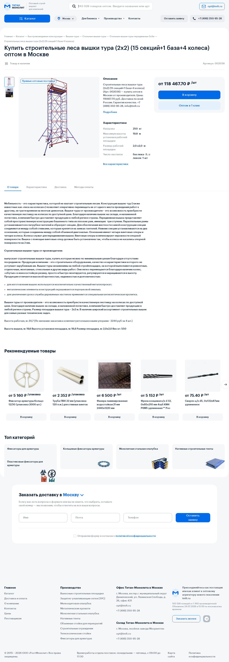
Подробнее (110, 112)
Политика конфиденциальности (202, 655)
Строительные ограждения (76, 628)
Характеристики (36, 187)
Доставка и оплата (15, 598)
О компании (11, 603)
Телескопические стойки (75, 633)
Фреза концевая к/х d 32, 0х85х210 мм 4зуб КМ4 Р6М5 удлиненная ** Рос (156, 404)
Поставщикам (12, 618)
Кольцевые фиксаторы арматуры (83, 449)
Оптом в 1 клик (189, 105)
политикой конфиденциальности (136, 564)
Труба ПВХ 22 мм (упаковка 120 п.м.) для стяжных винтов (70, 403)
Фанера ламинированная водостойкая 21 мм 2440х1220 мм (112, 404)
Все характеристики (115, 164)
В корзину (189, 94)
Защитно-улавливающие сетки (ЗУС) (82, 598)
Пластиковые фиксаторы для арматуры (25, 479)
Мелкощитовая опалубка (75, 603)
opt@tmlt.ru (212, 6)
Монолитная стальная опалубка (138, 449)
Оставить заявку (174, 18)
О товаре (12, 187)
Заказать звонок (186, 619)
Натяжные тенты (70, 618)
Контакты (134, 18)
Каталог (27, 18)
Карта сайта (171, 655)
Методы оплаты (83, 187)
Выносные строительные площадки (82, 593)
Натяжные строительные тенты (194, 449)
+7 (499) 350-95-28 (207, 18)
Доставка (60, 187)
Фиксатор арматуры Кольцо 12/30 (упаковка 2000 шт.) (26, 403)
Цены (7, 613)
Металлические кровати (75, 608)
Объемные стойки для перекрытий (81, 623)
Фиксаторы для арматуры (23, 449)
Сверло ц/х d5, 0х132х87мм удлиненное (202, 403)
